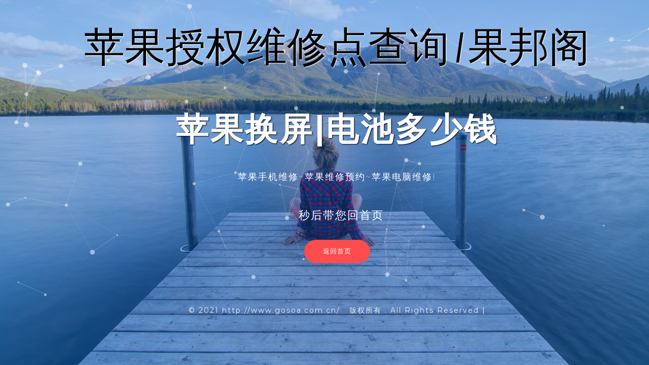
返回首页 (337, 251)
